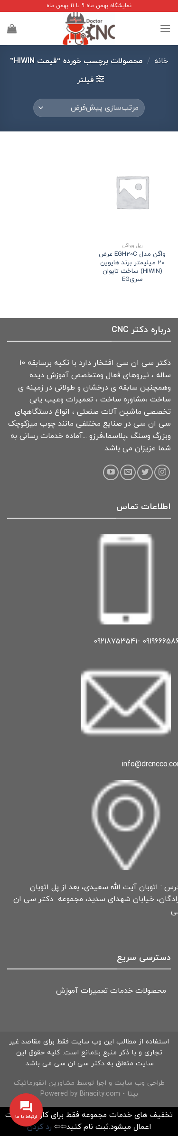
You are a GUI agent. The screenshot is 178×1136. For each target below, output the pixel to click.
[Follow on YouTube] (111, 472)
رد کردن (39, 1127)
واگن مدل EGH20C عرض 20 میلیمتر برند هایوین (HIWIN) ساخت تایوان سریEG (132, 267)
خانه (161, 61)
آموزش (67, 991)
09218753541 (115, 641)
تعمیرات (94, 991)
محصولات (150, 991)
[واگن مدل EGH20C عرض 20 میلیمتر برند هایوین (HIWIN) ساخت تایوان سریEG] (132, 192)
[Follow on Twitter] (145, 472)
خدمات (121, 991)
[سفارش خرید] (88, 108)
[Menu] (165, 28)
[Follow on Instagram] (162, 472)
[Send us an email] (128, 472)
